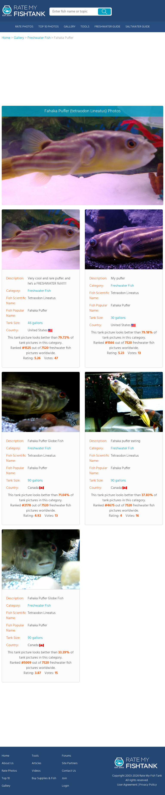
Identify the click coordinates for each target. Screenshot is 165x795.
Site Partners (70, 763)
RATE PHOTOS (24, 26)
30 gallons (118, 318)
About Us (8, 763)
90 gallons (35, 480)
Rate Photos (9, 770)
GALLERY (69, 26)
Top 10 (6, 778)
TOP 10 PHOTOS (48, 26)
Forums (66, 755)
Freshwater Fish (39, 291)
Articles (36, 763)
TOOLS (85, 26)
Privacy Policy (148, 784)
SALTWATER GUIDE (137, 26)
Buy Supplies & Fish (44, 778)
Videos (36, 770)
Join (64, 778)
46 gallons (35, 323)
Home (5, 755)
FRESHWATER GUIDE (107, 26)
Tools (35, 755)
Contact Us (69, 770)
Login (65, 785)
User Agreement (127, 784)
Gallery (6, 785)
